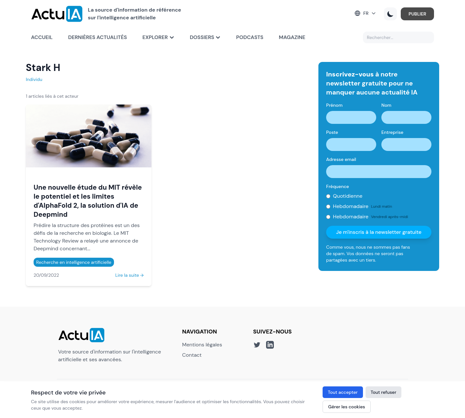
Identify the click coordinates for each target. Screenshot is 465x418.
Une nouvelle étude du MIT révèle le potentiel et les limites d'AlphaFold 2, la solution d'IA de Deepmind (88, 201)
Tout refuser (384, 392)
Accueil (42, 37)
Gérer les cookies (346, 407)
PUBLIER (417, 14)
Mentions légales (202, 344)
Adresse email (341, 159)
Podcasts (249, 37)
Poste (332, 132)
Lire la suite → (129, 275)
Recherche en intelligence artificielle (73, 262)
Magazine (292, 37)
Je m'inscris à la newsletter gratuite (379, 232)
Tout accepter (342, 392)
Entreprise (392, 132)
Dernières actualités (97, 37)
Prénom (334, 105)
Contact (192, 355)
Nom (386, 105)
